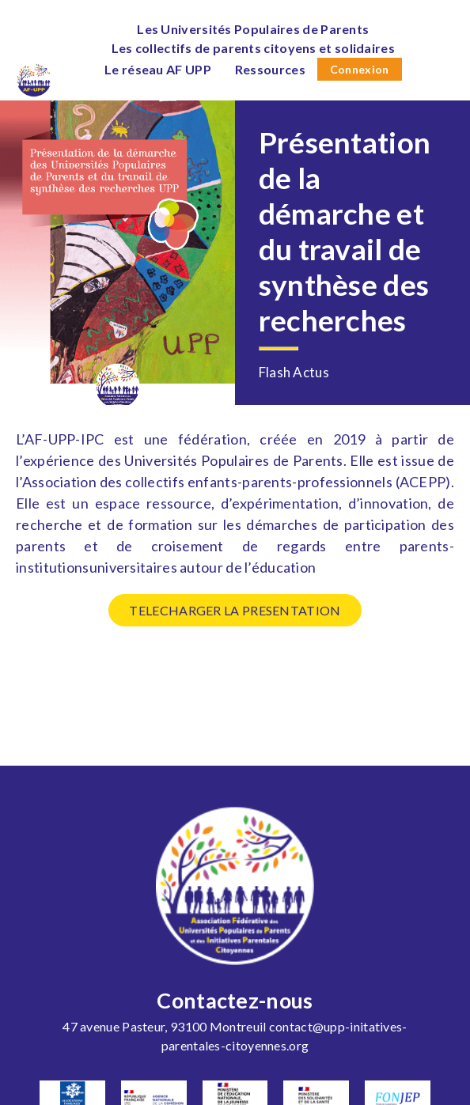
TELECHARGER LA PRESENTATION (234, 610)
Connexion (359, 69)
